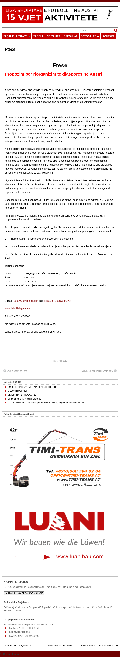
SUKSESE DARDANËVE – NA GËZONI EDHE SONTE (34, 387)
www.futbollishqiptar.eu (17, 308)
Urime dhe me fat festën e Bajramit (24, 399)
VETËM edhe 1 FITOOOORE (22, 395)
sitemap (57, 646)
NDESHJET (53, 36)
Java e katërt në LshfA (15, 370)
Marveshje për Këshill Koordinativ (99, 370)
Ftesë (10, 49)
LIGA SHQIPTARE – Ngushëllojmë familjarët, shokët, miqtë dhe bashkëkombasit (46, 402)
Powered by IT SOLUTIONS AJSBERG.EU (99, 646)
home (50, 646)
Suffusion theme (9, 654)
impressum (67, 646)
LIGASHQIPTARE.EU (23, 646)
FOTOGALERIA (90, 36)
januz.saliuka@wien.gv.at (58, 300)
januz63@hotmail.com (26, 300)
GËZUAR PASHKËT (17, 391)
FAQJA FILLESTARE (16, 37)
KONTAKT (108, 36)
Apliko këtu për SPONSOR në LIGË (24, 593)
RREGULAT (70, 36)
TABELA (38, 36)
